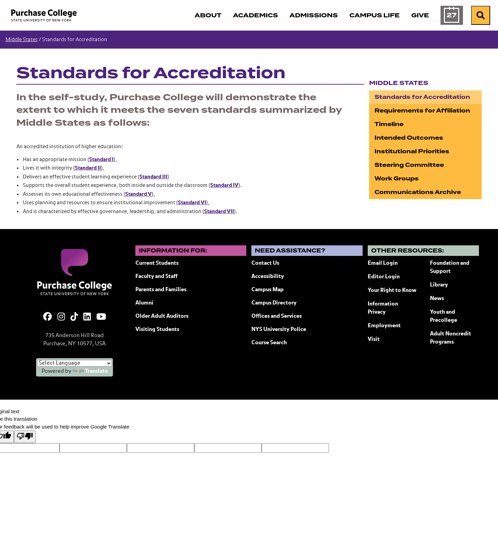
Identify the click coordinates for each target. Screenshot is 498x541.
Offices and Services (276, 316)
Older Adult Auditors (161, 316)
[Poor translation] (25, 437)
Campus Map (267, 290)
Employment (384, 326)
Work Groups (397, 178)
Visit (374, 339)
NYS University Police (278, 329)
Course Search (269, 343)
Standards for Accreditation (422, 97)
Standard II (88, 168)
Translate (90, 371)
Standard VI (192, 202)
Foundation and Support (449, 267)
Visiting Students (157, 329)
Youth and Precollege (443, 316)
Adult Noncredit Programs (450, 338)
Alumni (144, 303)
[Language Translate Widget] (74, 363)
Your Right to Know (392, 290)
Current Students (157, 263)
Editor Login (384, 277)
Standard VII (219, 211)
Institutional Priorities (412, 151)
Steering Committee (409, 165)
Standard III (153, 176)
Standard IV (224, 185)
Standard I (101, 159)
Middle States (21, 39)
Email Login (383, 263)
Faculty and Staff (156, 276)
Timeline (389, 124)
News (437, 298)
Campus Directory (274, 303)
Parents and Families (160, 290)
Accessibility (267, 276)
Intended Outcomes (409, 138)
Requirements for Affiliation (422, 110)
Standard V (138, 194)
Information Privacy (383, 308)
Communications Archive (418, 192)
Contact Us (265, 263)
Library (439, 285)
